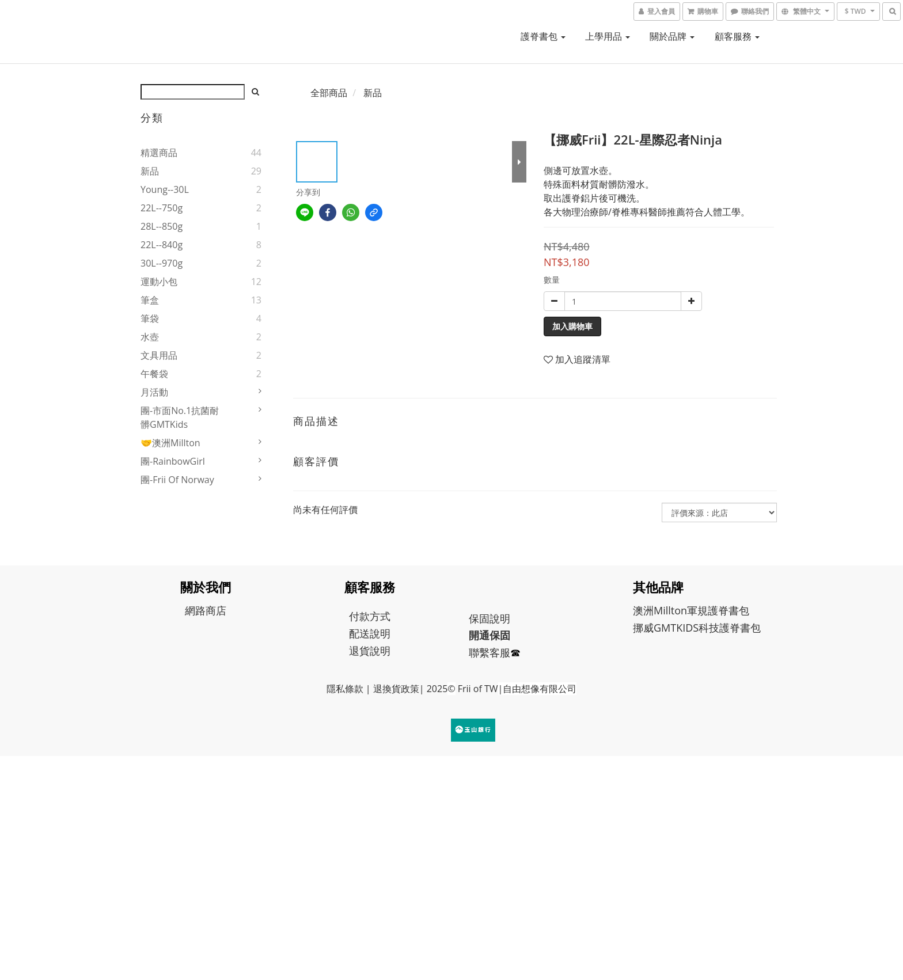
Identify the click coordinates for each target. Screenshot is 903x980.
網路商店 (205, 610)
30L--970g (162, 263)
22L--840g (162, 244)
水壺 (150, 337)
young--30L (165, 189)
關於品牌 (672, 36)
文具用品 (159, 355)
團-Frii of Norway (177, 479)
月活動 (154, 392)
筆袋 (150, 318)
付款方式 (369, 616)
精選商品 (159, 152)
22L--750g (162, 208)
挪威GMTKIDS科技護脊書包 (697, 628)
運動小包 (159, 281)
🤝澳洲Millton (170, 442)
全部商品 (328, 92)
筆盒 (150, 300)
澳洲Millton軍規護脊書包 (691, 610)
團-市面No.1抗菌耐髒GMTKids (180, 417)
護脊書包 (543, 36)
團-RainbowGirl (173, 461)
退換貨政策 (396, 688)
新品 (150, 171)
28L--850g (162, 226)
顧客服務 (737, 36)
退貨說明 (369, 651)
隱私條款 (345, 688)
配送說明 (369, 633)
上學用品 (607, 36)
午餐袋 (154, 373)
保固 (479, 618)
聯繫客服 (489, 652)
